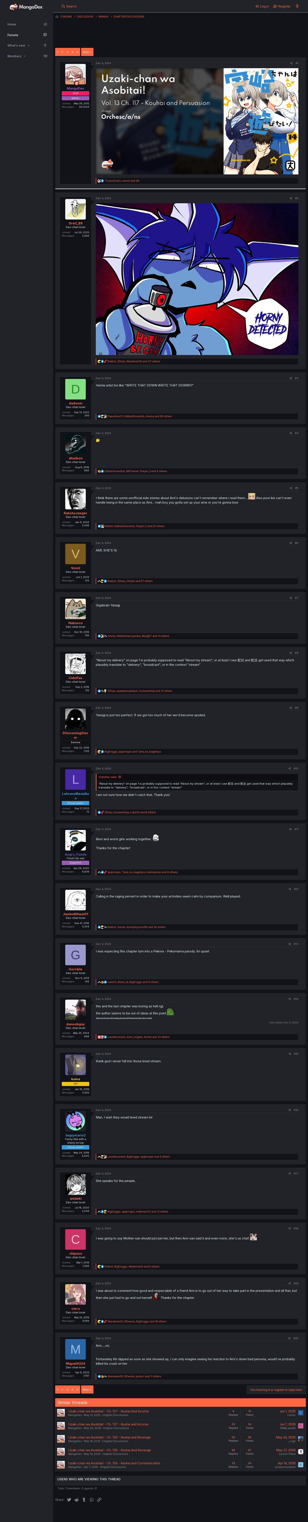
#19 (296, 1283)
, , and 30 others (137, 927)
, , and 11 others (134, 1376)
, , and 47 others (134, 361)
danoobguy (75, 1024)
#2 (296, 198)
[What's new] (297, 6)
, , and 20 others (134, 526)
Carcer (291, 1415)
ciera (75, 1309)
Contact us (111, 1513)
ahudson (76, 458)
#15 (296, 1053)
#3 (296, 378)
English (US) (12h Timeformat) (77, 1513)
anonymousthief (285, 1467)
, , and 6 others (143, 872)
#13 (296, 944)
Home (11, 24)
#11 (296, 829)
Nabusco (75, 623)
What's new (16, 45)
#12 (296, 889)
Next (86, 52)
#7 (296, 598)
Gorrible (75, 969)
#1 (297, 63)
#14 (296, 998)
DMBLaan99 (288, 1428)
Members (14, 56)
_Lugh (292, 1441)
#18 (296, 1228)
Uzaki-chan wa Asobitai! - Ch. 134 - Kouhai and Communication (114, 1463)
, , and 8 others (130, 812)
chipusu (75, 1253)
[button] (28, 45)
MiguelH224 (75, 1363)
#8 (296, 652)
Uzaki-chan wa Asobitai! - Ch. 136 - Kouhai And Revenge (109, 1450)
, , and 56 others (140, 416)
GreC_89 (76, 223)
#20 (295, 1338)
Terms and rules (134, 1513)
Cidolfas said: (108, 777)
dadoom (75, 403)
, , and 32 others (139, 1037)
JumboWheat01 (75, 914)
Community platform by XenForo (270, 1512)
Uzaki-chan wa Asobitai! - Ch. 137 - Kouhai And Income (108, 1411)
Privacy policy (160, 1513)
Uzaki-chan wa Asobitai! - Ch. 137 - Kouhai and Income (108, 1424)
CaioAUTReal (287, 1454)
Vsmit (75, 568)
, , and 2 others (139, 1156)
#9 (296, 707)
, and (122, 180)
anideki (75, 1198)
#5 (296, 488)
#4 (296, 433)
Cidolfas (75, 678)
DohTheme (265, 1516)
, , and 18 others (137, 1321)
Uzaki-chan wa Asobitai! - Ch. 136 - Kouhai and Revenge (109, 1437)
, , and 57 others (130, 581)
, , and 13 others (138, 636)
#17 (296, 1173)
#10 (296, 768)
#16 (296, 1110)
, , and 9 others (136, 471)
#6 (296, 543)
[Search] (69, 6)
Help (178, 1513)
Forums (12, 35)
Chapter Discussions (115, 1415)
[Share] (291, 63)
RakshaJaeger (75, 513)
